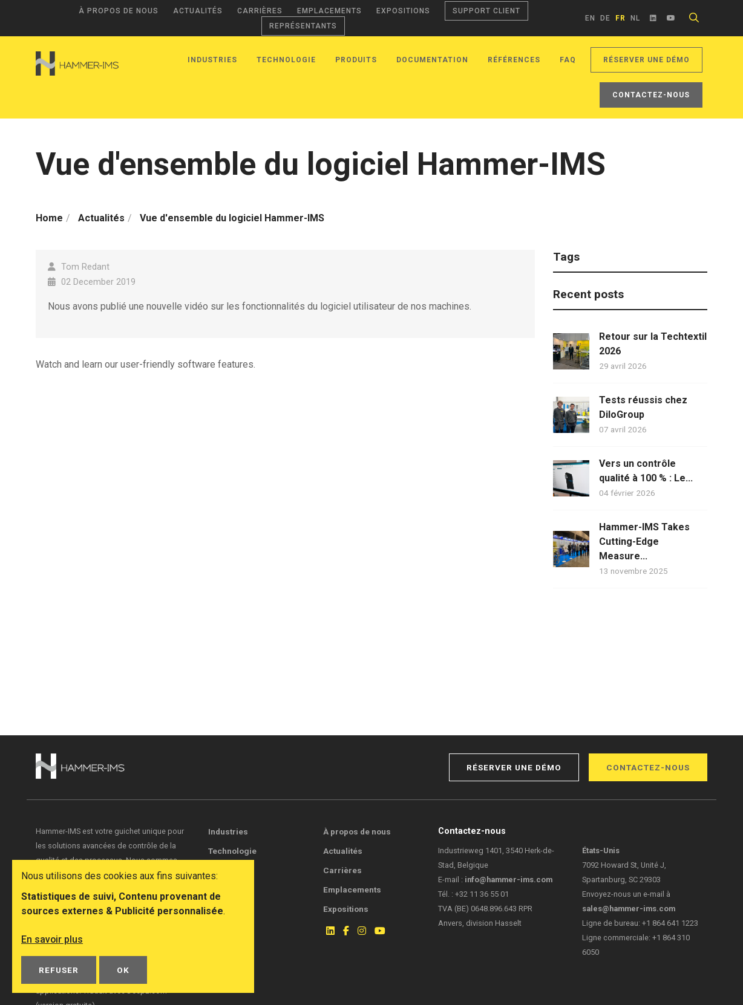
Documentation (432, 60)
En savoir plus (52, 939)
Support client (486, 11)
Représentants (303, 26)
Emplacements (329, 11)
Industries (212, 60)
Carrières (260, 11)
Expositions (403, 11)
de (605, 18)
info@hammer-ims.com (508, 879)
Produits (356, 60)
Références (514, 60)
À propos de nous (119, 11)
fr (620, 18)
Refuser (59, 970)
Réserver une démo (646, 60)
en (590, 18)
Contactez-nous (651, 95)
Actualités (198, 11)
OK (123, 970)
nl (635, 18)
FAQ (568, 60)
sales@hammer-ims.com (628, 908)
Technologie (286, 60)
